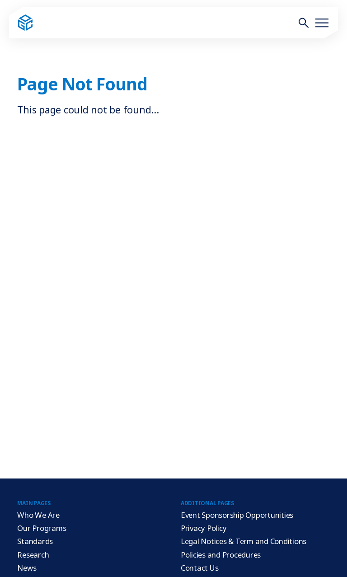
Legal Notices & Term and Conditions (243, 541)
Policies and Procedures (221, 554)
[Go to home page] (25, 22)
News (26, 568)
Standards (35, 541)
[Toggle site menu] (321, 22)
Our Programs (41, 528)
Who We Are (38, 515)
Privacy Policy (204, 528)
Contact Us (200, 568)
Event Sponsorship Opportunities (237, 515)
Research (33, 554)
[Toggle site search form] (303, 22)
